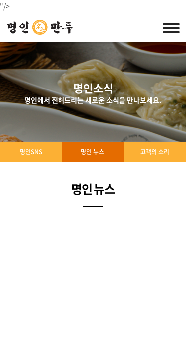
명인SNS (31, 151)
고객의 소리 (154, 151)
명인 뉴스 (92, 151)
